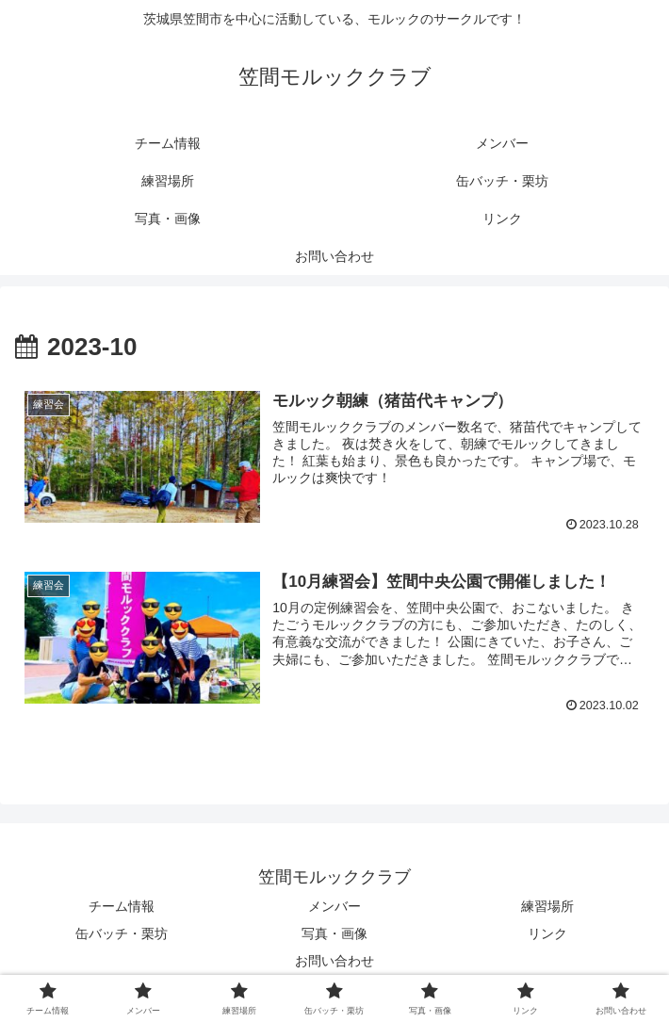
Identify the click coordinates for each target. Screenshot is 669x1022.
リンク (547, 933)
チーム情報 (122, 906)
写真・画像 (334, 933)
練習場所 (547, 906)
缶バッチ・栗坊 (121, 933)
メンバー (334, 906)
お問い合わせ (334, 960)
